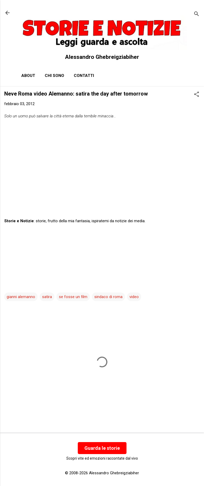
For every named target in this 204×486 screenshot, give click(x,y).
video (134, 296)
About (28, 75)
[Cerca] (196, 14)
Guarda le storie (102, 448)
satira (47, 296)
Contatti (84, 75)
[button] (196, 94)
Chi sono (54, 75)
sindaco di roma (108, 296)
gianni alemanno (21, 296)
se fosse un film (73, 296)
